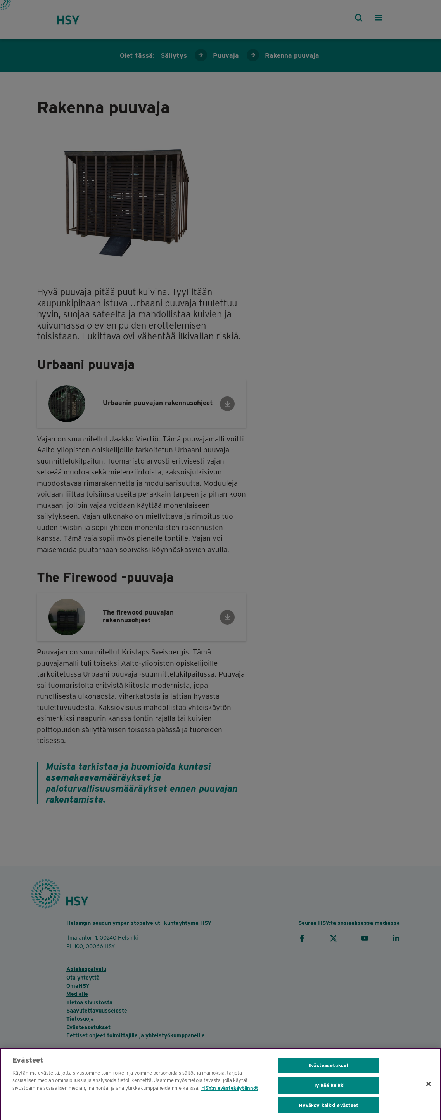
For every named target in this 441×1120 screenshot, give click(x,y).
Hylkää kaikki (328, 1090)
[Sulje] (428, 1088)
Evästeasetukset (328, 1070)
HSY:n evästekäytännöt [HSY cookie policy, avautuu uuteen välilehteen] (229, 1093)
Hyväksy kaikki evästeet (329, 1110)
